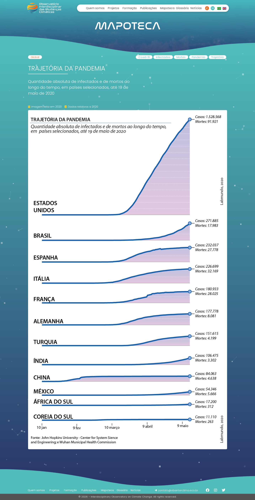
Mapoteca (167, 8)
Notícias (196, 8)
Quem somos (95, 8)
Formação (129, 8)
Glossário (182, 8)
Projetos (113, 8)
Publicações (148, 8)
